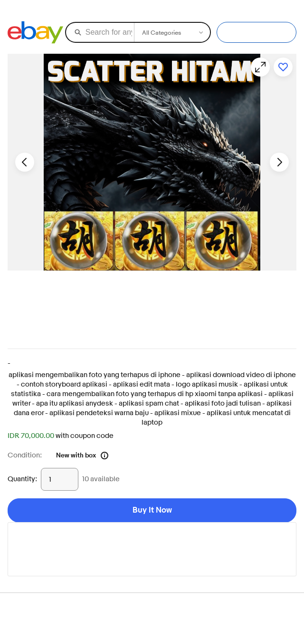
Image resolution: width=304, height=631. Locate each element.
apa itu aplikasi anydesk (74, 403)
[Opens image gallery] (260, 67)
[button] (152, 162)
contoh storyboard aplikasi (64, 384)
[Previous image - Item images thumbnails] (24, 162)
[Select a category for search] (172, 32)
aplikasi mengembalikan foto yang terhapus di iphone (94, 374)
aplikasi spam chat (149, 403)
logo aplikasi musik (207, 384)
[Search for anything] (99, 32)
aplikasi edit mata (141, 384)
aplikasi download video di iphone (241, 374)
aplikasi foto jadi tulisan (223, 403)
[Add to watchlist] (283, 67)
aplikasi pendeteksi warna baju (99, 412)
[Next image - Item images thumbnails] (279, 162)
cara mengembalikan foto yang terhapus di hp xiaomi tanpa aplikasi (155, 393)
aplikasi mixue (177, 412)
